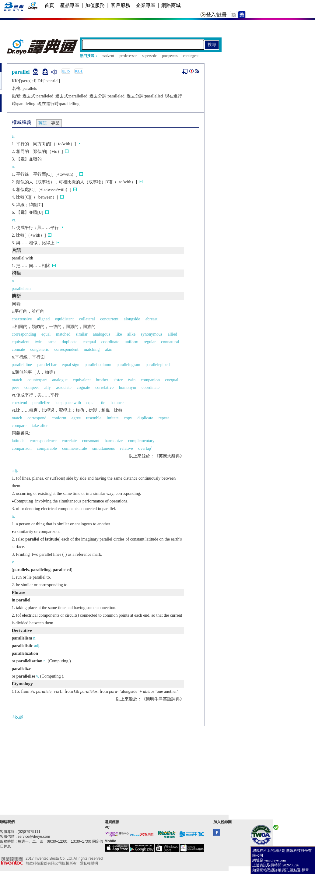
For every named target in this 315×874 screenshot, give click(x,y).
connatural (170, 342)
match (17, 380)
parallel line (22, 364)
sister (118, 380)
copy (128, 418)
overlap (145, 448)
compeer (31, 387)
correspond (36, 418)
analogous (101, 334)
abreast (151, 319)
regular (150, 342)
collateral (87, 319)
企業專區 (146, 5)
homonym (127, 387)
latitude (18, 441)
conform (59, 418)
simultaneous (103, 448)
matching (92, 349)
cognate (83, 387)
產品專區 (70, 5)
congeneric (39, 349)
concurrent (109, 319)
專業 (55, 123)
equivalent (21, 342)
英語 (42, 123)
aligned (43, 319)
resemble (94, 418)
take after (39, 425)
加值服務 (95, 5)
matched (63, 334)
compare (19, 425)
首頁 (49, 5)
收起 (17, 716)
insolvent (107, 56)
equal (46, 334)
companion (150, 380)
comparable (47, 448)
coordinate (110, 342)
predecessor (128, 56)
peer (15, 387)
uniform (131, 342)
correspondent (66, 349)
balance (117, 402)
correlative (104, 387)
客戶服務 (120, 5)
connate (18, 349)
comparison (22, 448)
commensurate (74, 448)
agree (76, 418)
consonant (91, 441)
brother (102, 380)
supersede (149, 56)
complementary (141, 441)
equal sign (70, 364)
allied (172, 334)
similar (82, 334)
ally (47, 387)
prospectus (169, 56)
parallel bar (46, 364)
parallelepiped (157, 364)
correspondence (43, 441)
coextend (19, 402)
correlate (69, 441)
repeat (164, 418)
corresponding (24, 334)
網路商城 (171, 5)
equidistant (64, 319)
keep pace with (68, 402)
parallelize (41, 402)
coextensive (22, 319)
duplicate (69, 342)
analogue (60, 380)
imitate (113, 418)
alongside (132, 319)
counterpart (37, 380)
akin (108, 349)
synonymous (152, 334)
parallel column (98, 364)
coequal (89, 342)
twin (38, 342)
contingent (191, 56)
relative (126, 448)
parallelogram (128, 364)
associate (64, 387)
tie (103, 402)
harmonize (114, 441)
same (52, 342)
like (119, 334)
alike (131, 334)
